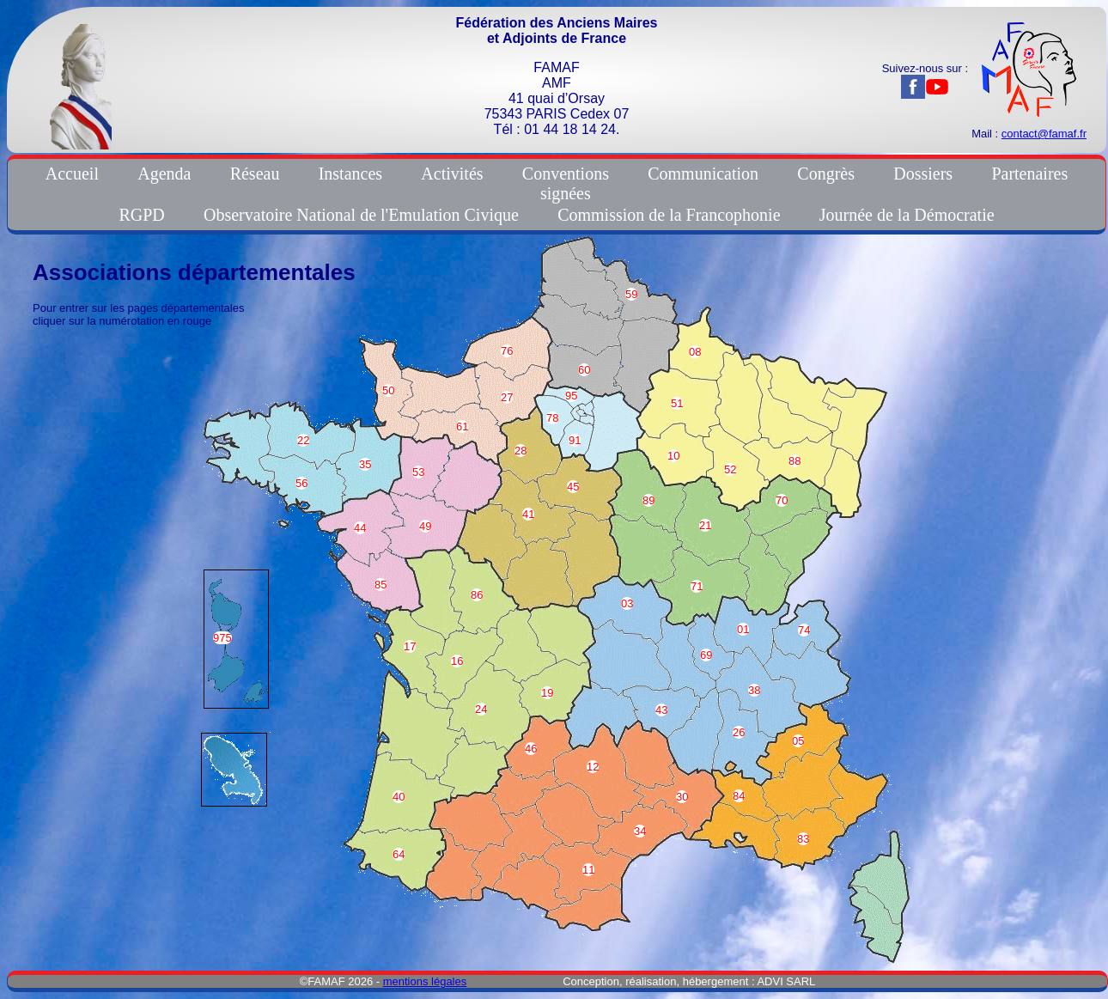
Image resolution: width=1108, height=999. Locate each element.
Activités (452, 173)
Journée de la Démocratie (907, 214)
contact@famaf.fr (1044, 133)
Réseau (255, 173)
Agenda (164, 173)
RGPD (141, 214)
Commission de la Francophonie (668, 214)
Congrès (826, 173)
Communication (703, 173)
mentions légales (425, 981)
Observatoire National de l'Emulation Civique (361, 214)
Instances (350, 173)
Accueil (72, 173)
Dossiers (923, 173)
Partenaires (1029, 173)
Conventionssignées (565, 183)
